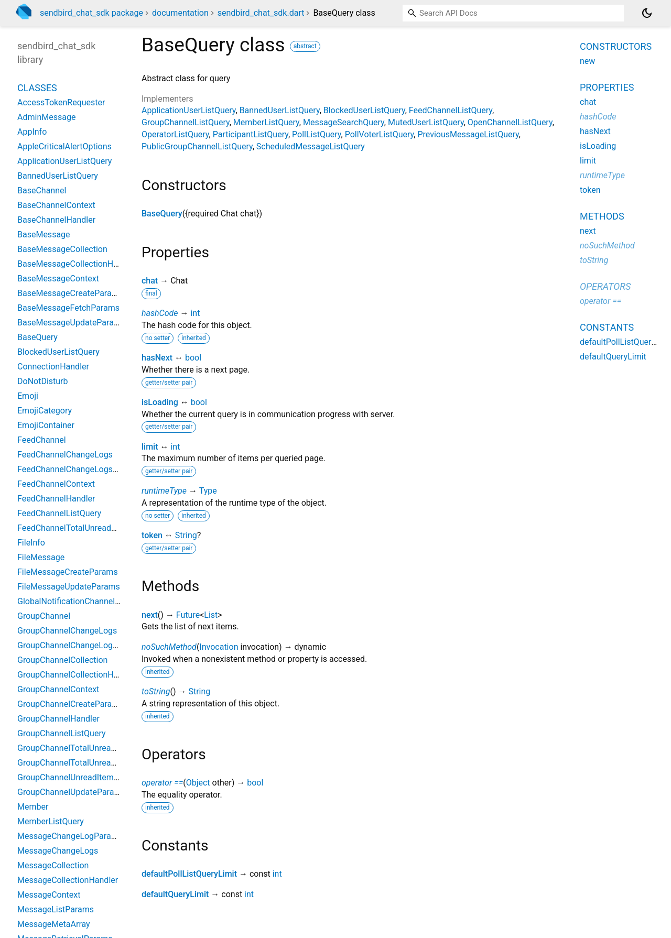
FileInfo (31, 543)
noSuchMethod (169, 647)
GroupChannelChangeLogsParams (81, 645)
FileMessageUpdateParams (68, 587)
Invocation (218, 647)
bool (193, 358)
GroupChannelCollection (62, 660)
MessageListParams (55, 909)
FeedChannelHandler (56, 499)
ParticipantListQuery (250, 134)
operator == (162, 783)
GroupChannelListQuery (186, 122)
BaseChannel (41, 190)
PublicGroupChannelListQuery (197, 146)
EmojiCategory (44, 411)
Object (198, 783)
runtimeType (164, 491)
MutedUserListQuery (426, 122)
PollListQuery (316, 134)
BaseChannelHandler (56, 220)
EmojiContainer (45, 425)
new (587, 61)
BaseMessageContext (58, 278)
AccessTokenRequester (61, 102)
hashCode (160, 313)
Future (188, 615)
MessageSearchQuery (343, 122)
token (152, 535)
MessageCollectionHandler (67, 880)
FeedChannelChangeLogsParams (79, 469)
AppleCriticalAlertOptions (64, 146)
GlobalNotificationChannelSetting (79, 601)
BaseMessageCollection (62, 249)
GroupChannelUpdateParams (71, 792)
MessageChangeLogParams (70, 836)
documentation (180, 13)
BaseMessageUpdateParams (71, 323)
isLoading (160, 402)
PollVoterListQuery (379, 134)
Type (208, 491)
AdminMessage (46, 117)
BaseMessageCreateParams (70, 293)
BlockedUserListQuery (364, 110)
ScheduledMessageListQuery (310, 146)
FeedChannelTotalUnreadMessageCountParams (106, 528)
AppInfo (32, 132)
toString (156, 691)
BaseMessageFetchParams (68, 308)
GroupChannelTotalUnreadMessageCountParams (109, 763)
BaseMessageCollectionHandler (77, 264)
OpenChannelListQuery (510, 122)
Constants (607, 327)
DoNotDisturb (42, 381)
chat (150, 281)
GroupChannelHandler (58, 719)
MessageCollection (53, 865)
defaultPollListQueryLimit (189, 874)
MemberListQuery (266, 122)
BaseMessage (43, 234)
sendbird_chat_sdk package (91, 13)
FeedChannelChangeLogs (65, 455)
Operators (605, 286)
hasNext (157, 358)
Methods (602, 216)
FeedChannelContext (56, 484)
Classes (37, 87)
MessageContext (48, 895)
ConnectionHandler (53, 367)
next (150, 615)
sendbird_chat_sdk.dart (261, 13)
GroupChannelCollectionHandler (77, 675)
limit (150, 447)
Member (32, 807)
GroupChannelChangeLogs (67, 631)
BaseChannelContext (56, 205)
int (195, 313)
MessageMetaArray (53, 924)
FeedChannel (41, 440)
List (211, 615)
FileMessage (40, 557)
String (186, 535)
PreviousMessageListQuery (467, 134)
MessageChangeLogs (57, 851)
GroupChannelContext (58, 689)
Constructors (616, 46)
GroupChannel (43, 616)
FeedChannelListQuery (450, 110)
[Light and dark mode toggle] (646, 13)
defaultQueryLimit (175, 894)
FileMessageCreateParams (67, 572)
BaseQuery (162, 214)
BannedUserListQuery (280, 110)
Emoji (27, 396)
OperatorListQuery (175, 134)
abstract (305, 46)
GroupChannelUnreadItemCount (76, 777)
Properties (607, 87)
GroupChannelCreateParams (70, 704)
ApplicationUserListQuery (189, 110)
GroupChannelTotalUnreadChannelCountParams (107, 748)
